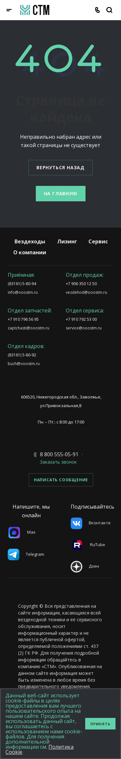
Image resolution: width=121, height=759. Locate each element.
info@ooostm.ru (23, 292)
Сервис (98, 241)
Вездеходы (30, 241)
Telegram (26, 554)
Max (21, 532)
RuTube (88, 544)
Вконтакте (91, 523)
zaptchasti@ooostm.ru (28, 328)
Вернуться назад (60, 167)
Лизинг (67, 241)
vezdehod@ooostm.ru (86, 292)
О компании (29, 252)
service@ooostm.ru (84, 328)
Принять (100, 723)
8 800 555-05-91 (59, 454)
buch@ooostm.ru (24, 363)
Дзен (85, 566)
